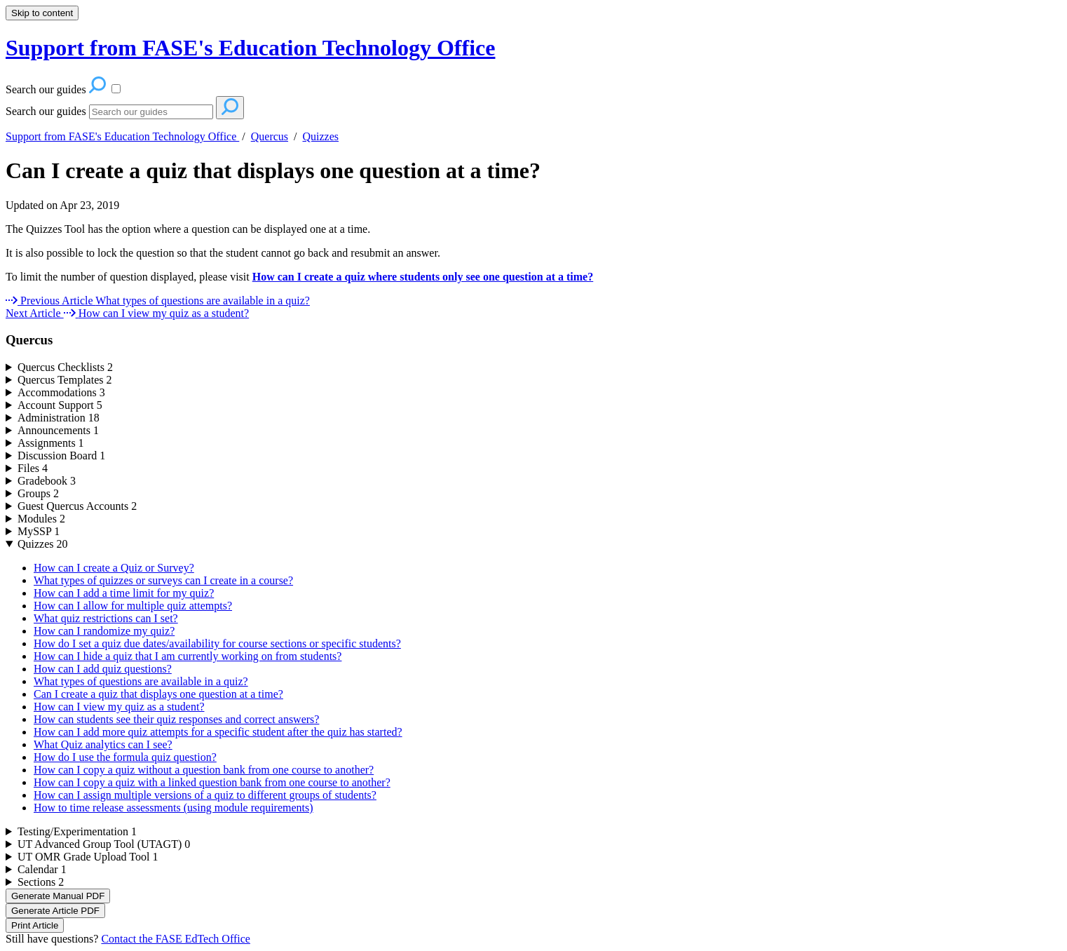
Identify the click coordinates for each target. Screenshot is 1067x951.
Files (33, 468)
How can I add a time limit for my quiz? (124, 593)
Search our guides (46, 111)
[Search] (151, 111)
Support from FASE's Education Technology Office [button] (250, 47)
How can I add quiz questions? (103, 669)
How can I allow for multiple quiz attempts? (133, 606)
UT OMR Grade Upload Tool (88, 857)
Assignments (51, 443)
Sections (41, 882)
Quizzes (321, 136)
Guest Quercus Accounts (77, 506)
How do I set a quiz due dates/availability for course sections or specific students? (217, 643)
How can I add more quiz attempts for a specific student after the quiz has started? (218, 732)
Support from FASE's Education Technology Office (122, 136)
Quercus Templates (65, 380)
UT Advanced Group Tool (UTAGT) (104, 844)
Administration (59, 418)
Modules (41, 519)
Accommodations (61, 392)
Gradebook (47, 481)
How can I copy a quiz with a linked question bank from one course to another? (212, 782)
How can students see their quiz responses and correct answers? (176, 719)
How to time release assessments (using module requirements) (173, 808)
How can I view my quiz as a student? (119, 707)
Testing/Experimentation (77, 831)
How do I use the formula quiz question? (125, 757)
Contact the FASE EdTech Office (175, 939)
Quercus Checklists (65, 367)
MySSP (39, 531)
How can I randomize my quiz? (104, 631)
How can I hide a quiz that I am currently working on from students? (187, 656)
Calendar (42, 869)
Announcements (58, 430)
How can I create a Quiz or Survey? (114, 568)
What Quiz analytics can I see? (103, 744)
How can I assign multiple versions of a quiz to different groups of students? (205, 795)
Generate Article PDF (55, 910)
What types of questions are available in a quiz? (141, 681)
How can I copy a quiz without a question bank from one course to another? (204, 770)
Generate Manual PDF (57, 896)
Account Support (60, 405)
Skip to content (42, 13)
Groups (38, 493)
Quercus (269, 136)
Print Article (34, 925)
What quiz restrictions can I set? (106, 618)
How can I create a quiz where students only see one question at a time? (423, 277)
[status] (533, 241)
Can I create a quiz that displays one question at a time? (273, 170)
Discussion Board (61, 455)
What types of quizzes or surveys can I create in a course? (163, 580)
